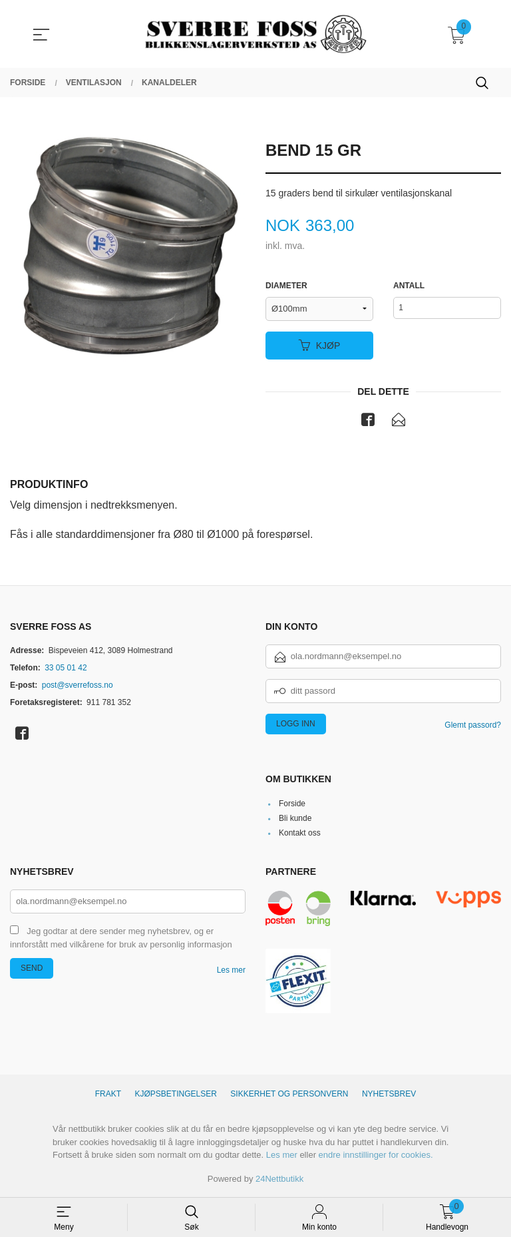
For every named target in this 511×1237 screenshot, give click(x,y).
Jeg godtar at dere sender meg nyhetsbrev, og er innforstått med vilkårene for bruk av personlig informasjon (121, 939)
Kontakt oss (300, 834)
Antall (409, 286)
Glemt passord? (472, 725)
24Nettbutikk (279, 1180)
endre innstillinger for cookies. (376, 1156)
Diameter (286, 286)
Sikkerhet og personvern (289, 1095)
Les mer (231, 971)
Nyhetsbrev (389, 1095)
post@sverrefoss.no (77, 685)
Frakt (108, 1095)
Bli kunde (295, 819)
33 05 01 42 (65, 668)
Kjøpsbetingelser (176, 1095)
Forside (292, 805)
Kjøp (320, 345)
